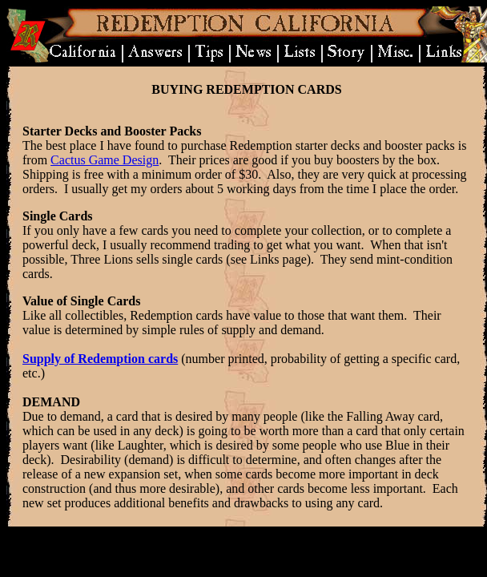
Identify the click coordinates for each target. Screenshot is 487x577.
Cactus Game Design (104, 160)
